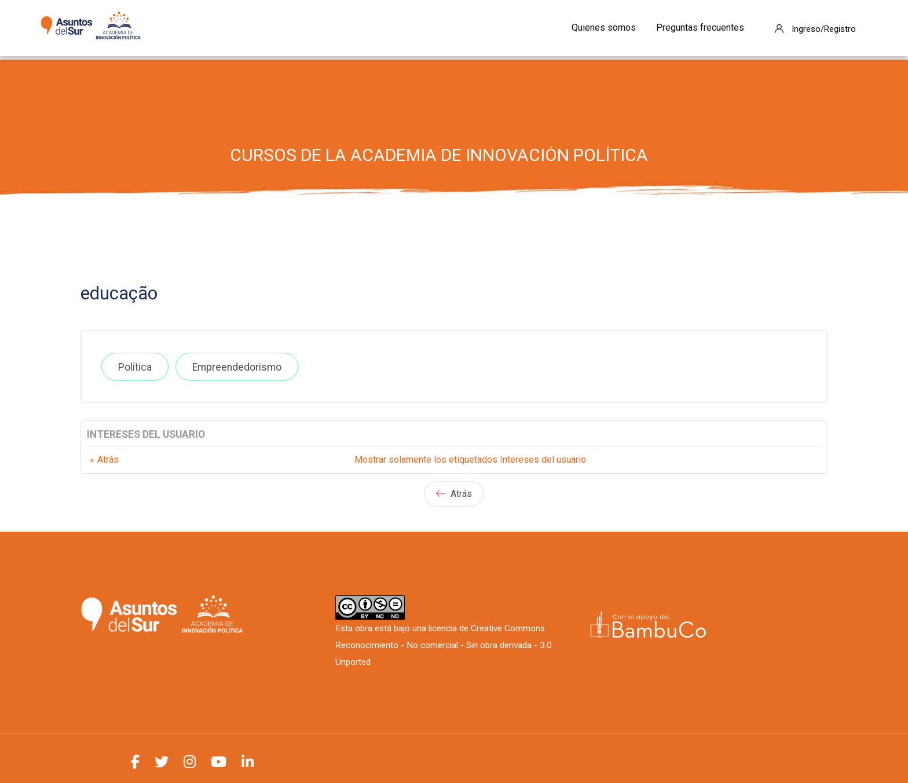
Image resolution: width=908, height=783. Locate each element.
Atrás (108, 459)
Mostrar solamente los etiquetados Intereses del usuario (470, 459)
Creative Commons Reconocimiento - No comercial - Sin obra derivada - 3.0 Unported (443, 645)
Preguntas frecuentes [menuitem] (700, 27)
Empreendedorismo (236, 367)
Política (135, 367)
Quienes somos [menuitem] (604, 27)
